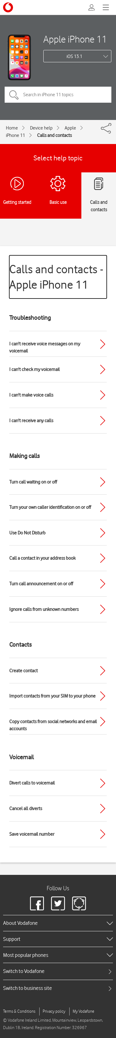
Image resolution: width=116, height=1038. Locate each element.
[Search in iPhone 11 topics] (58, 95)
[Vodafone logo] (8, 7)
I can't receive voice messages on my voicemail (44, 347)
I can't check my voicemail (34, 369)
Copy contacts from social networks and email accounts (53, 725)
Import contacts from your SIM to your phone (52, 696)
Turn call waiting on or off (33, 482)
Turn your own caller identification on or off (50, 507)
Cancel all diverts (25, 808)
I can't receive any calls (31, 420)
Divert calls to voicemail (32, 783)
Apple (70, 128)
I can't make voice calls (31, 395)
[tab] (58, 971)
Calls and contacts (54, 135)
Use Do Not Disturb (27, 533)
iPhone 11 (15, 135)
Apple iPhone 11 (75, 39)
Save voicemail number (31, 834)
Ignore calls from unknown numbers (44, 609)
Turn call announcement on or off (41, 584)
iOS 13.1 (74, 56)
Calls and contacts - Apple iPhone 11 (56, 276)
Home (12, 128)
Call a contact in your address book (42, 558)
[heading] (58, 923)
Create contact (23, 670)
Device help (41, 128)
